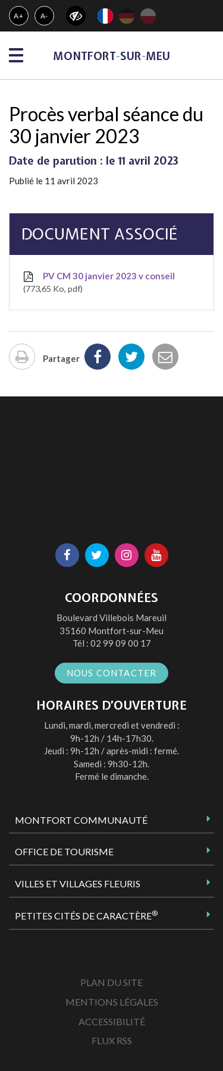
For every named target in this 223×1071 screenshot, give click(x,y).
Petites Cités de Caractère (86, 915)
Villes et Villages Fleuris (77, 883)
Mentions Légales (111, 1001)
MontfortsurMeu (111, 56)
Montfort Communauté (81, 820)
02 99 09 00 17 (120, 643)
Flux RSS (112, 1040)
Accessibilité (111, 1021)
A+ (19, 15)
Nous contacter (112, 672)
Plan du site (111, 982)
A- (44, 15)
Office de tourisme (64, 851)
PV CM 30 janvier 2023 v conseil (98, 282)
